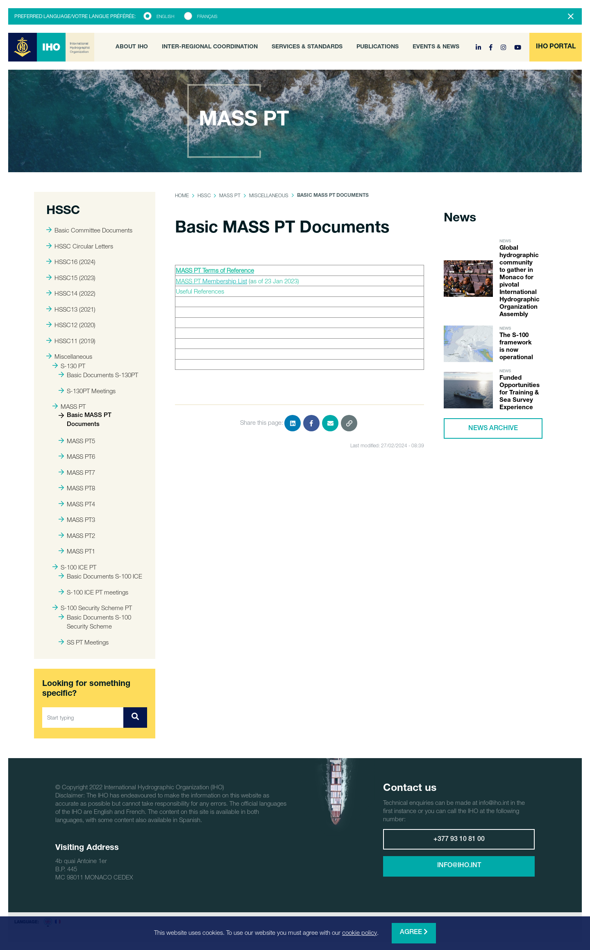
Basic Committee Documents (89, 230)
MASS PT (69, 406)
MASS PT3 (77, 519)
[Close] (571, 16)
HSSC (204, 195)
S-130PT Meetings (87, 390)
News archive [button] (493, 429)
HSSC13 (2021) (70, 309)
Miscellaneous (69, 356)
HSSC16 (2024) (70, 261)
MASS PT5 (77, 440)
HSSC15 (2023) (70, 277)
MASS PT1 (77, 551)
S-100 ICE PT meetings (93, 592)
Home (182, 195)
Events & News (436, 47)
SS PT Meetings (84, 642)
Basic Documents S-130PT (98, 374)
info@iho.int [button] (459, 866)
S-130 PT (68, 365)
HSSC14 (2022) (70, 293)
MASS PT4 (77, 504)
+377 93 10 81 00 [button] (459, 839)
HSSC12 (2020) (70, 324)
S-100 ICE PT (74, 567)
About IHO (132, 47)
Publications (377, 47)
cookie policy (359, 932)
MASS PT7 (77, 472)
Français (207, 16)
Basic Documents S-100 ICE (100, 576)
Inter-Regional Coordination (210, 47)
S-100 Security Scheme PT (92, 607)
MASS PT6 (77, 456)
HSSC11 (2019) (70, 340)
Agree (414, 932)
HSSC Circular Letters (79, 246)
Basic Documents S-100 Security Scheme (95, 621)
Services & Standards (307, 47)
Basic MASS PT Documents (85, 420)
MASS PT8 (77, 488)
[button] (555, 47)
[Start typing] (83, 717)
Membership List (224, 281)
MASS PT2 (77, 535)
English (165, 16)
